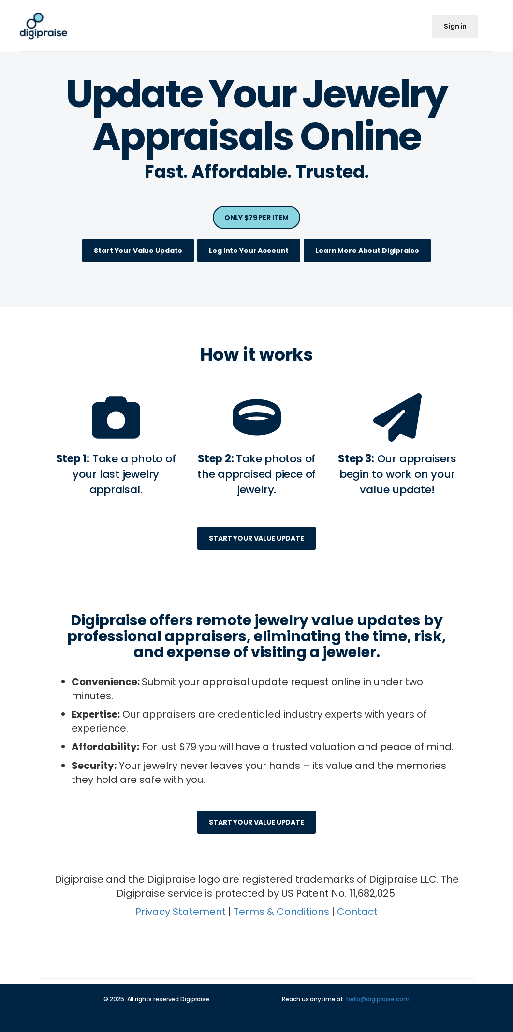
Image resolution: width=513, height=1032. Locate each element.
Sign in (455, 26)
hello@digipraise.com (378, 999)
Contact (357, 911)
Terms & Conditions (281, 911)
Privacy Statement (180, 911)
